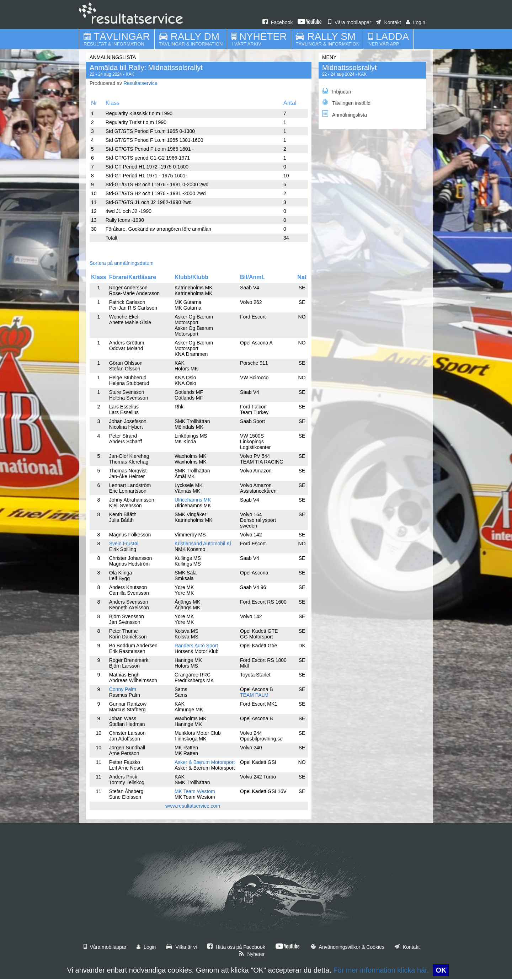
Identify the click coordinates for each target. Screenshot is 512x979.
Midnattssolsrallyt (349, 67)
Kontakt (388, 22)
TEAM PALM (254, 695)
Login (415, 22)
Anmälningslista (344, 114)
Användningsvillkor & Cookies (347, 947)
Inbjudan (336, 91)
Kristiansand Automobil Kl (203, 543)
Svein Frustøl (123, 543)
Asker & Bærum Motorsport (205, 762)
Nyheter (252, 954)
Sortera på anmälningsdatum (122, 263)
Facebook (277, 22)
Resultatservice (140, 83)
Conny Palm (122, 689)
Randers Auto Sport (196, 645)
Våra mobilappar (349, 22)
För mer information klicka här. (381, 970)
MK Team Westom (195, 791)
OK (441, 970)
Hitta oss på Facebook (236, 947)
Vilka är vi (181, 947)
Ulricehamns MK (193, 500)
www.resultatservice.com (192, 806)
